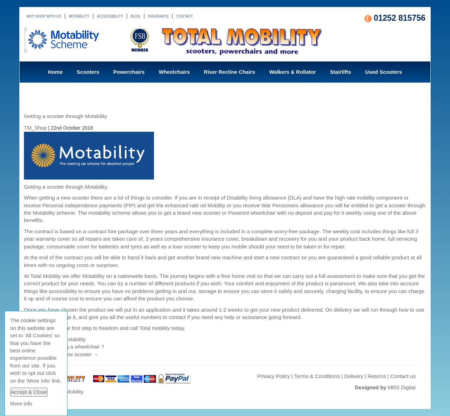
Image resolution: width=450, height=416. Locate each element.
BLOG (136, 16)
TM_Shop (35, 128)
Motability (74, 339)
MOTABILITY (79, 16)
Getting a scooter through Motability (65, 116)
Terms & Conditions (317, 376)
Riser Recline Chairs (229, 72)
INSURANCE (158, 16)
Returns (377, 376)
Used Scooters (383, 72)
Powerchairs (128, 72)
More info (21, 404)
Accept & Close (29, 392)
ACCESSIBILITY (110, 16)
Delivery (353, 376)
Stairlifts (340, 72)
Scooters (88, 72)
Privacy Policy (273, 376)
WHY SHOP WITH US (43, 16)
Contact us (403, 376)
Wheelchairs (174, 72)
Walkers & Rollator (292, 72)
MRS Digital (402, 387)
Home (55, 72)
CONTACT (184, 16)
